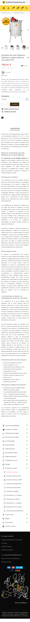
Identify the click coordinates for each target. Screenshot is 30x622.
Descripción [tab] (15, 128)
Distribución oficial (6, 562)
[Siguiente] (28, 12)
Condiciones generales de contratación (11, 540)
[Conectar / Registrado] (8, 8)
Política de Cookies (6, 546)
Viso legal (4, 543)
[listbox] (15, 99)
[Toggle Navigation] (3, 8)
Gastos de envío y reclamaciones (10, 558)
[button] (12, 8)
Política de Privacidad (7, 550)
